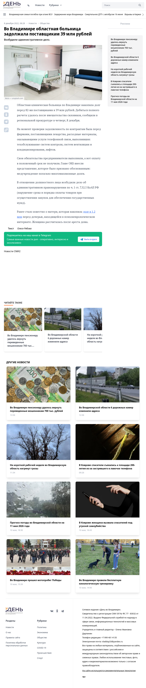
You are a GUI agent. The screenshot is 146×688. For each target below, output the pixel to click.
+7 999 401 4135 (109, 637)
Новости (39, 5)
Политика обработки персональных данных (17, 644)
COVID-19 (41, 647)
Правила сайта (13, 637)
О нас (8, 632)
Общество (42, 637)
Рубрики (55, 5)
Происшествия (44, 653)
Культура (41, 642)
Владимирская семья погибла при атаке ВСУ (30, 14)
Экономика (42, 632)
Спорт (40, 658)
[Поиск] (119, 5)
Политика (41, 627)
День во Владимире (12, 5)
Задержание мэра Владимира (68, 14)
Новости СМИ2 (12, 251)
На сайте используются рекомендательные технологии (109, 670)
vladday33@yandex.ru (112, 641)
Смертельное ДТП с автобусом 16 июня (104, 14)
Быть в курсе (88, 239)
